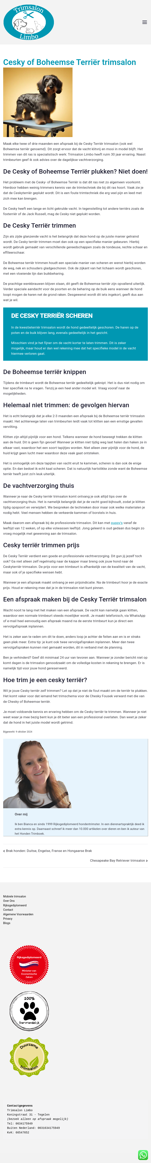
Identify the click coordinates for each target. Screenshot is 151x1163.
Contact (8, 909)
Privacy (7, 918)
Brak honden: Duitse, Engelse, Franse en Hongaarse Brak (49, 851)
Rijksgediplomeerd (15, 905)
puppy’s (117, 523)
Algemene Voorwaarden (18, 914)
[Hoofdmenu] (144, 22)
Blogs (6, 923)
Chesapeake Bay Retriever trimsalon (117, 860)
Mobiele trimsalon (14, 896)
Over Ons (9, 900)
